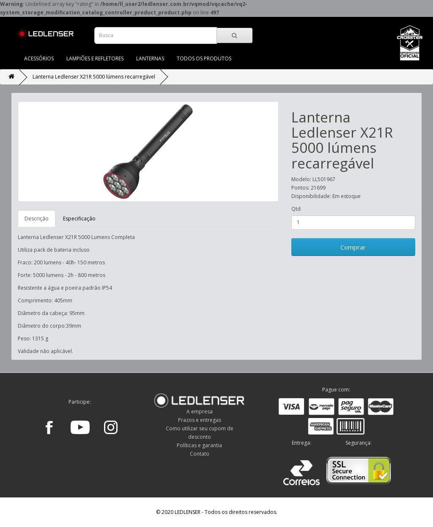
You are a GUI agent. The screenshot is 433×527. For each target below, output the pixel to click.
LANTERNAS (150, 58)
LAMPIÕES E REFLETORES (94, 58)
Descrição (37, 218)
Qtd (296, 208)
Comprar (353, 247)
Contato (199, 453)
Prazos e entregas (199, 420)
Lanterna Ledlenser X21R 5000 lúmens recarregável (94, 76)
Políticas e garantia (199, 445)
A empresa (199, 411)
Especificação (79, 218)
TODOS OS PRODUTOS (204, 58)
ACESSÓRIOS (39, 58)
